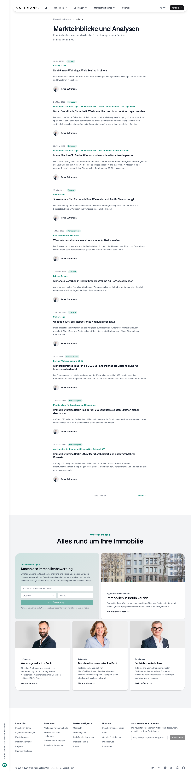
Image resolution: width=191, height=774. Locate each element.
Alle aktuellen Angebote (120, 611)
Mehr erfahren (29, 683)
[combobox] (57, 588)
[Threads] (177, 767)
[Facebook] (165, 767)
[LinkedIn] (152, 767)
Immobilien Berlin (23, 728)
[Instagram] (159, 767)
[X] (171, 767)
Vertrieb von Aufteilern (54, 740)
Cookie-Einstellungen (111, 737)
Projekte (19, 746)
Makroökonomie (80, 742)
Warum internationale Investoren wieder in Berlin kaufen (86, 240)
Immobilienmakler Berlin (113, 728)
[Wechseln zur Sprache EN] (163, 7)
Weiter (142, 495)
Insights (76, 746)
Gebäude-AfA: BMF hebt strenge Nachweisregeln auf (84, 321)
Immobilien (60, 7)
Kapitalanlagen (22, 737)
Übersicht (77, 728)
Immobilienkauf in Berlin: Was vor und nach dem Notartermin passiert (94, 155)
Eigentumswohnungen (25, 732)
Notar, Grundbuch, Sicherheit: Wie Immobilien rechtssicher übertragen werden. (99, 111)
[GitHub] (183, 767)
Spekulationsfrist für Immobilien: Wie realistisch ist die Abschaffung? (93, 199)
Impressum (107, 746)
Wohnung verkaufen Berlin (56, 728)
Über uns (126, 8)
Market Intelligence (104, 7)
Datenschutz (108, 742)
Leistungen (80, 7)
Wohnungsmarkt (80, 732)
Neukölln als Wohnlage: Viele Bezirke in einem (80, 70)
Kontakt (177, 8)
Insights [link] (79, 19)
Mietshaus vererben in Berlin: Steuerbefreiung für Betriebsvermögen (93, 280)
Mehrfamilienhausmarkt (84, 737)
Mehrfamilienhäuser (24, 742)
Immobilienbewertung (54, 745)
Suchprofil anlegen (23, 751)
